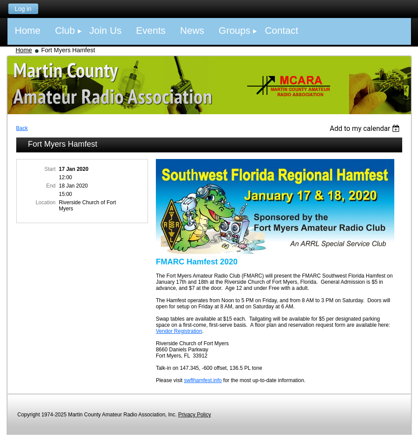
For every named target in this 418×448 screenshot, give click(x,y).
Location (45, 202)
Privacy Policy (194, 415)
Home (24, 50)
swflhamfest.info (203, 380)
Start (49, 169)
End (50, 186)
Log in (22, 8)
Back (22, 128)
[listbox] (366, 128)
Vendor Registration (179, 331)
